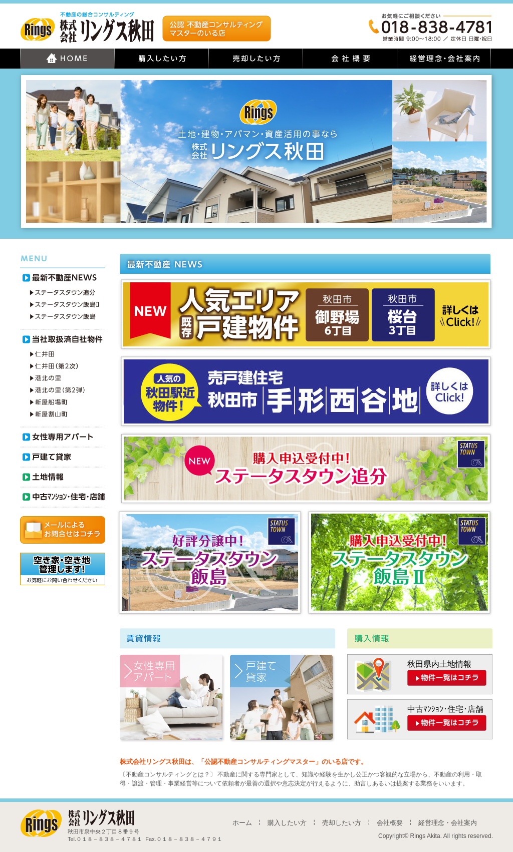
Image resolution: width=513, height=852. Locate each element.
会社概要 (390, 822)
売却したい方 (341, 822)
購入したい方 (287, 822)
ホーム (242, 822)
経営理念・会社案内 (447, 822)
